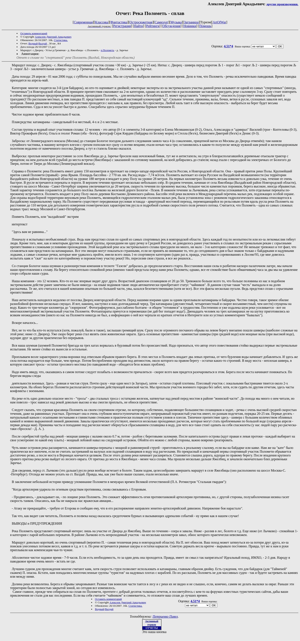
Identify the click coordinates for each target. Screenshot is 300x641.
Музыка (176, 22)
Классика (101, 22)
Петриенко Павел (165, 616)
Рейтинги (153, 26)
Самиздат (161, 22)
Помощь (205, 26)
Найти (138, 26)
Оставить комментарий (33, 33)
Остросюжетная (141, 22)
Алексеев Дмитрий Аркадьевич (53, 36)
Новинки (190, 26)
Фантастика (119, 22)
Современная (83, 22)
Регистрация (122, 26)
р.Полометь (107, 50)
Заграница (191, 22)
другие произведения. (282, 4)
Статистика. (61, 40)
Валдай (42, 43)
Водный (33, 43)
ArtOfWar (219, 22)
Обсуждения (171, 26)
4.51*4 (228, 46)
